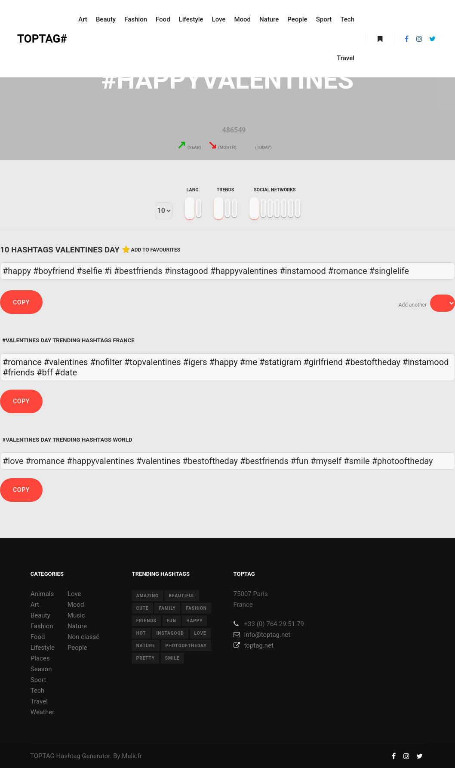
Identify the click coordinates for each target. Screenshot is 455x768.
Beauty (40, 615)
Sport (38, 680)
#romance (22, 362)
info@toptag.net (262, 635)
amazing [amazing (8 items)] (147, 595)
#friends (18, 372)
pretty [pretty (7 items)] (145, 658)
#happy (223, 362)
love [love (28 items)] (200, 633)
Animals (42, 594)
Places (40, 658)
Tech (37, 690)
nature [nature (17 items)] (145, 645)
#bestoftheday (372, 362)
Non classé (83, 637)
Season (41, 669)
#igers (195, 362)
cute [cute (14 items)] (142, 608)
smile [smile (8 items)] (172, 658)
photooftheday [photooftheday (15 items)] (186, 645)
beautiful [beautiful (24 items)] (182, 595)
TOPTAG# (42, 38)
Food (38, 637)
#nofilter (106, 362)
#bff (44, 372)
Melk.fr (132, 756)
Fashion (42, 626)
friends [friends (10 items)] (146, 620)
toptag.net (254, 645)
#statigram (280, 362)
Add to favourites (156, 250)
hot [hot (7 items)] (141, 633)
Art (35, 604)
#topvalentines (152, 362)
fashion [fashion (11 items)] (196, 608)
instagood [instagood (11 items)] (170, 633)
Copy (21, 302)
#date (66, 372)
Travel (39, 701)
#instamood (426, 362)
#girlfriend (323, 362)
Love (74, 594)
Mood (76, 604)
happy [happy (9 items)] (194, 620)
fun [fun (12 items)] (171, 620)
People (77, 647)
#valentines (66, 362)
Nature (77, 626)
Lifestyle (43, 647)
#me (248, 362)
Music (76, 615)
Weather (42, 712)
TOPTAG (42, 756)
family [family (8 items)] (167, 608)
